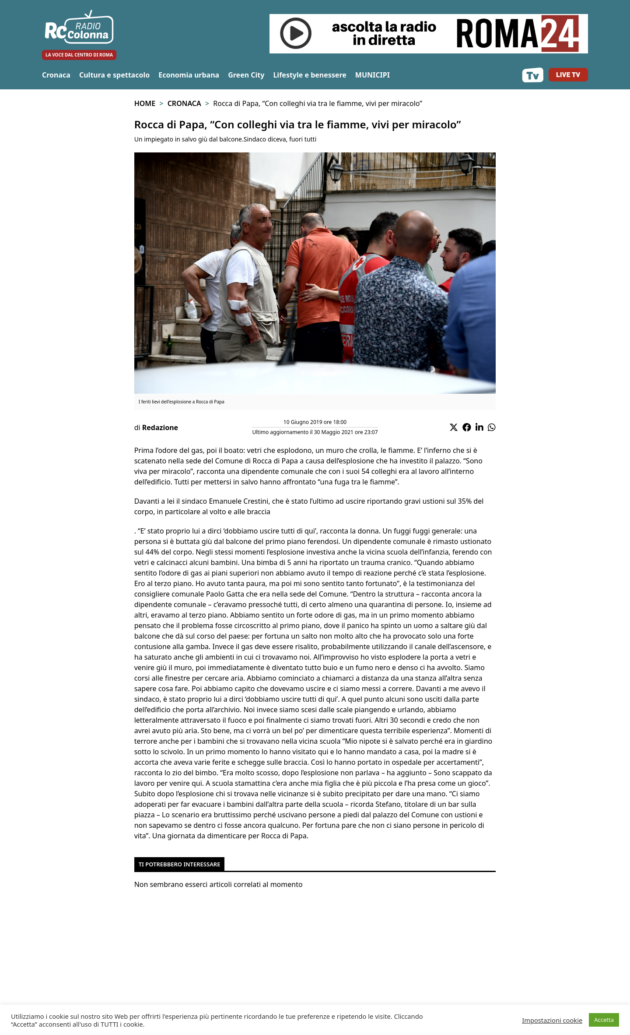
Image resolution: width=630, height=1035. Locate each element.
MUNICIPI (372, 75)
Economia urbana (188, 75)
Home (144, 103)
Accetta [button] (604, 1020)
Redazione (160, 427)
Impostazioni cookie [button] (552, 1020)
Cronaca (56, 75)
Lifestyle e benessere (309, 75)
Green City (246, 75)
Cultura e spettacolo (114, 75)
